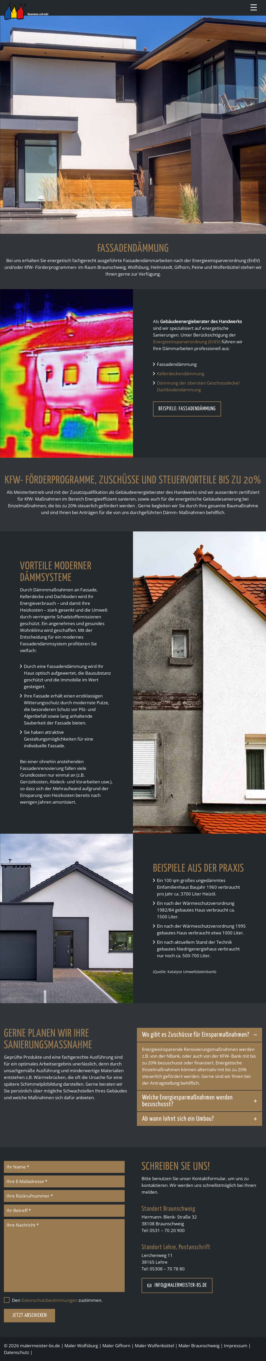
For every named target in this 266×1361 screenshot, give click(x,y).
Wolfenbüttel (161, 1346)
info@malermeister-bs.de (177, 1285)
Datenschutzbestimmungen (49, 1300)
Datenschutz (16, 1352)
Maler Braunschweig (199, 1346)
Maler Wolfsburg (81, 1346)
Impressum (235, 1346)
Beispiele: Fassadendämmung (187, 408)
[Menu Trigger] (254, 7)
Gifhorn (122, 1346)
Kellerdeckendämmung (180, 374)
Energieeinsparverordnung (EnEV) (187, 342)
